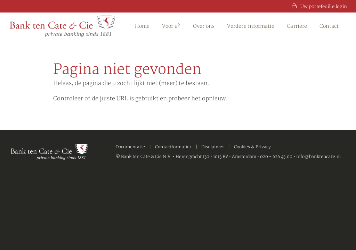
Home (142, 26)
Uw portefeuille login (319, 6)
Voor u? (171, 26)
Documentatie (130, 147)
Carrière (297, 26)
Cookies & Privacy (252, 147)
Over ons (204, 26)
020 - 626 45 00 (276, 156)
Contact (329, 26)
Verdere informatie (250, 26)
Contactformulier (173, 147)
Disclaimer (212, 147)
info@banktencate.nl (318, 156)
